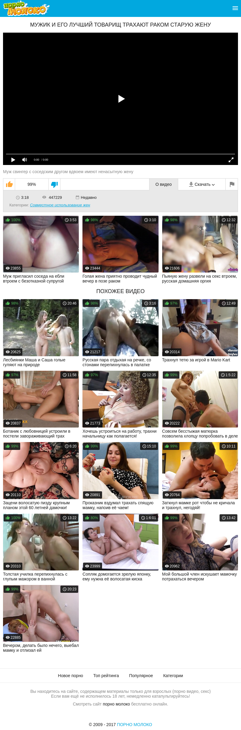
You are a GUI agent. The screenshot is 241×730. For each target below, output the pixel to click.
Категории (173, 675)
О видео (164, 184)
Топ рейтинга (106, 675)
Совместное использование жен (60, 205)
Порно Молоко (134, 724)
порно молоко (116, 704)
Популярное (141, 675)
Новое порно (70, 675)
